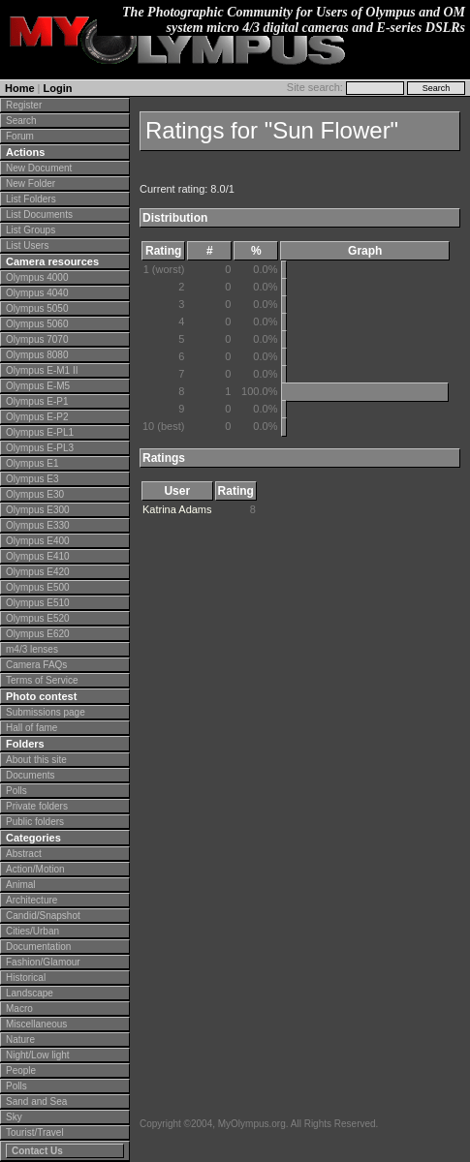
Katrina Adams (177, 509)
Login (58, 88)
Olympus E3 (32, 479)
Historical (26, 977)
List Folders (31, 199)
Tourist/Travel (35, 1132)
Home (20, 88)
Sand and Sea (36, 1101)
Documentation (38, 946)
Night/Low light (38, 1055)
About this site (36, 759)
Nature (20, 1039)
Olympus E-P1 (37, 401)
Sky (14, 1117)
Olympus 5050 (37, 308)
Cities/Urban (32, 931)
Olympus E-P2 (37, 417)
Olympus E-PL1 (40, 432)
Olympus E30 (35, 494)
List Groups (30, 230)
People (21, 1070)
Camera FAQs (36, 664)
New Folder (30, 183)
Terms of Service (42, 680)
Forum (20, 136)
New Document (39, 168)
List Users (27, 245)
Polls (16, 790)
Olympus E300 (38, 510)
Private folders (37, 806)
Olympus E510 (38, 602)
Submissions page (45, 712)
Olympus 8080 (37, 355)
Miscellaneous (36, 1024)
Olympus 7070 (37, 339)
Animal (21, 884)
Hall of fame (31, 727)
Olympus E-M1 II (42, 370)
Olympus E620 (38, 633)
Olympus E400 (38, 540)
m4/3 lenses (32, 649)
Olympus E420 (38, 571)
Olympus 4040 (37, 293)
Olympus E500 (38, 587)
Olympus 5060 (37, 324)
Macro (19, 1008)
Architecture (31, 900)
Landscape (29, 993)
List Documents (39, 214)
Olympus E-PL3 (40, 448)
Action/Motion (35, 869)
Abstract (24, 853)
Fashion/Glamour (43, 962)
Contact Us (37, 1151)
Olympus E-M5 (38, 386)
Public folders (35, 821)
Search (21, 120)
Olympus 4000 (37, 277)
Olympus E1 (32, 463)
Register (24, 105)
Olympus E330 (38, 525)
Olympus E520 (38, 618)
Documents (30, 775)
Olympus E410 (38, 556)
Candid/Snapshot (43, 915)
